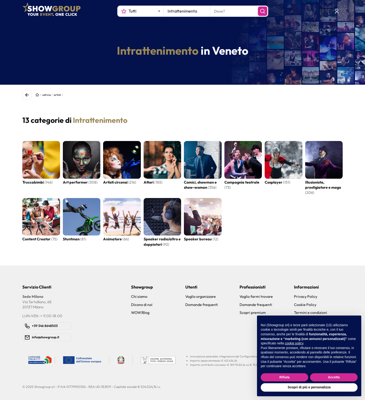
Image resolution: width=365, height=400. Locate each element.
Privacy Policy (305, 296)
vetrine (46, 95)
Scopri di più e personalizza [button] (309, 387)
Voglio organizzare (200, 296)
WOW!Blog (140, 312)
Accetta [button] (334, 377)
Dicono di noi (141, 304)
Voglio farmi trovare (256, 296)
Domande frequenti (201, 304)
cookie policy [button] (294, 343)
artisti (57, 95)
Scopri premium (253, 312)
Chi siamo (139, 296)
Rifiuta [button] (284, 377)
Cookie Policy (305, 304)
